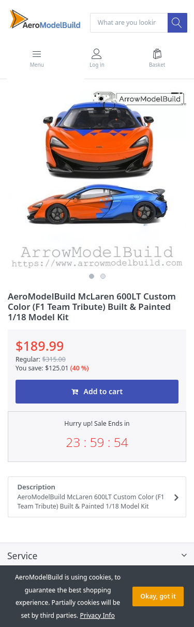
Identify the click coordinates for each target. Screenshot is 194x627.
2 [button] (103, 276)
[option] (97, 179)
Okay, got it (158, 596)
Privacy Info (97, 615)
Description (94, 496)
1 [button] (91, 276)
